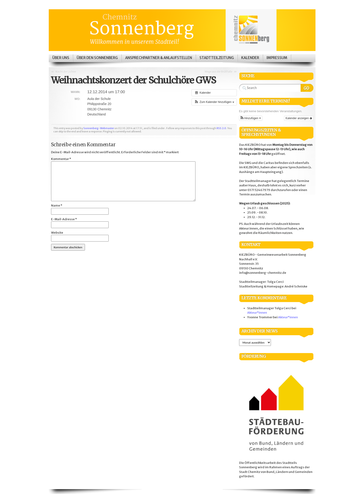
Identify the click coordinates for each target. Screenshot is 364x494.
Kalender (250, 58)
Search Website (307, 88)
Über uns (60, 58)
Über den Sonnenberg (97, 58)
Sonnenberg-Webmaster (98, 128)
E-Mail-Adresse (64, 219)
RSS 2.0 (221, 128)
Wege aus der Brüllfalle (218, 71)
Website (57, 233)
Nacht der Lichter (65, 71)
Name (56, 205)
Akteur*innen (257, 313)
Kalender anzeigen (299, 118)
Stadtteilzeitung (216, 58)
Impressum (276, 58)
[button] (214, 102)
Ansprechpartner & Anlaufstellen (158, 58)
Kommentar (61, 159)
